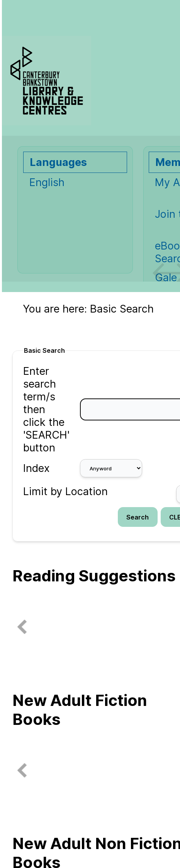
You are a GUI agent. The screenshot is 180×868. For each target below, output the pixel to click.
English (47, 182)
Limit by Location (65, 491)
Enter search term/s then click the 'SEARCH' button (46, 409)
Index (36, 468)
